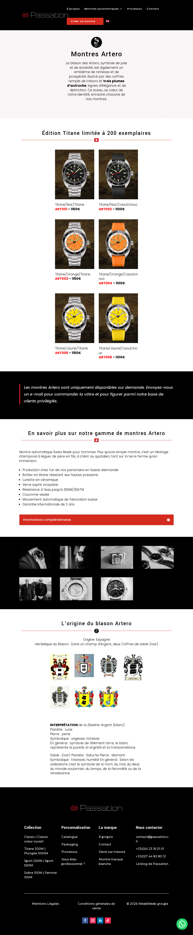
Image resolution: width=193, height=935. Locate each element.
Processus (134, 9)
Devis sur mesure (112, 852)
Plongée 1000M (36, 853)
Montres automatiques (101, 9)
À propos (73, 9)
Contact (153, 9)
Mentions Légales (45, 904)
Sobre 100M (33, 873)
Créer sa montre (83, 21)
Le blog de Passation (152, 864)
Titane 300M (34, 849)
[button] (182, 924)
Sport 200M (33, 861)
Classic (29, 837)
